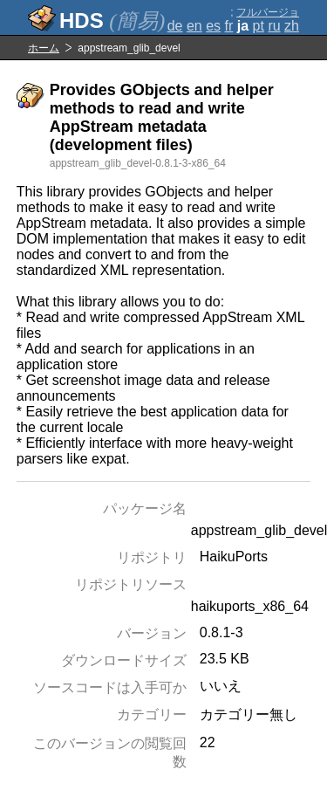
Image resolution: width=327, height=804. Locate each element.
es (213, 25)
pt (258, 25)
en (194, 25)
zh (291, 25)
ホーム (43, 48)
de (175, 25)
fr (229, 25)
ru (274, 25)
